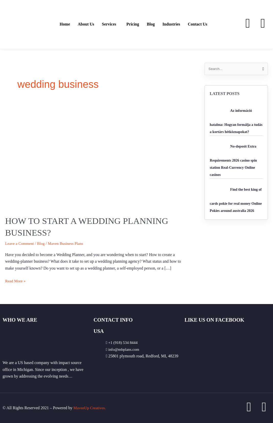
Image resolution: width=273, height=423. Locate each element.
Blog (151, 24)
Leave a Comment (20, 243)
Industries (171, 24)
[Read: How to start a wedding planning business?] (97, 156)
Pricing (133, 24)
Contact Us (197, 24)
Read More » (16, 280)
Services (109, 24)
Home (65, 24)
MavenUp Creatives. (90, 408)
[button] (110, 24)
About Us (86, 24)
